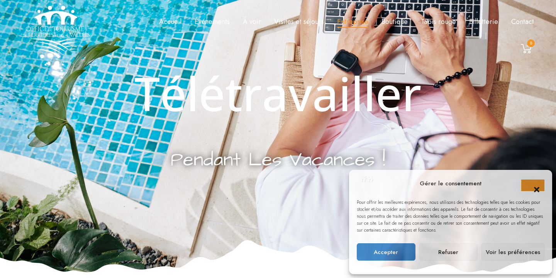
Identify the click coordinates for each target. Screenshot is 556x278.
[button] (532, 185)
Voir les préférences (513, 252)
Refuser (448, 252)
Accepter (386, 252)
